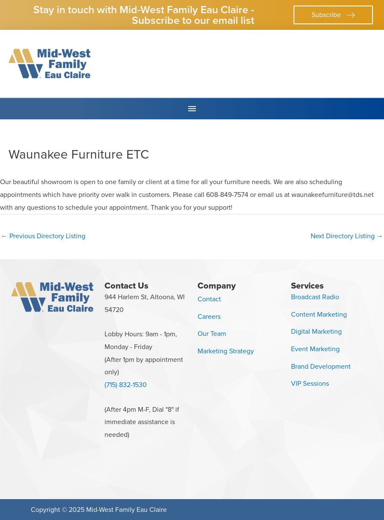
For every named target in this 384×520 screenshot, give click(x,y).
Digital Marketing (316, 331)
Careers (209, 316)
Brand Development (321, 366)
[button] (333, 15)
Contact (209, 299)
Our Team (212, 333)
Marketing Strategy (226, 351)
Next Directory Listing (347, 236)
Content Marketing (319, 314)
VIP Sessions (310, 383)
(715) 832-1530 (126, 385)
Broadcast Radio (315, 297)
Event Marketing (315, 349)
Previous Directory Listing (43, 236)
